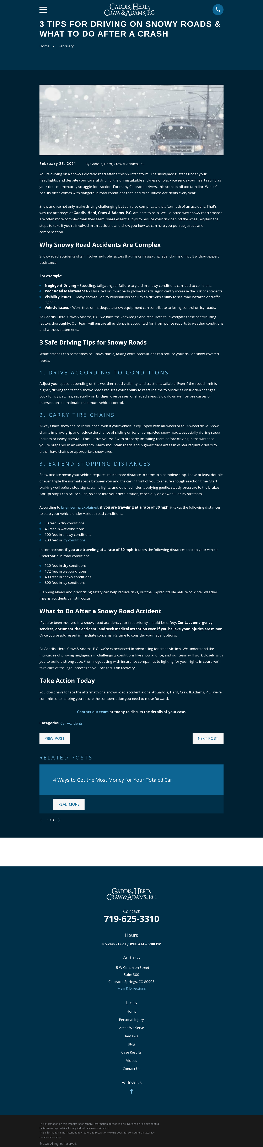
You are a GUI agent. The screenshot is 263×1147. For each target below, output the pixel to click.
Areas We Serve (131, 1027)
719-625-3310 (131, 919)
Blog (131, 1044)
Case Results (131, 1052)
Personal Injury (131, 1019)
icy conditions (74, 540)
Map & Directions (131, 988)
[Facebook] (131, 1091)
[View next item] (59, 820)
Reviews (131, 1036)
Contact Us (131, 1068)
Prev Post (55, 738)
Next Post (208, 738)
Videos (131, 1060)
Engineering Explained (79, 507)
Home (131, 1011)
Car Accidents (71, 723)
